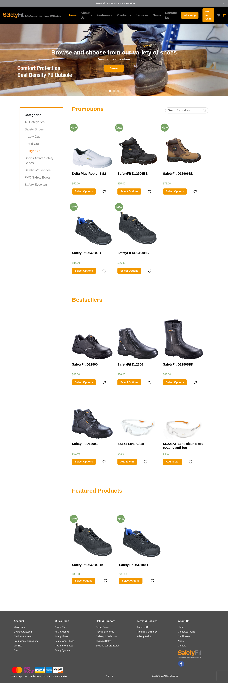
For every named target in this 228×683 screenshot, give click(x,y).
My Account (19, 627)
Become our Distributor (107, 645)
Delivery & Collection (106, 636)
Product (122, 15)
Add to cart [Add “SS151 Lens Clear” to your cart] (127, 461)
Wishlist (18, 645)
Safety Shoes (34, 129)
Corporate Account (23, 631)
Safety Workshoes (38, 170)
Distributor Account (23, 636)
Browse (114, 68)
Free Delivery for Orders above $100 (115, 3)
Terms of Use (143, 627)
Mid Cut (33, 144)
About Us (85, 15)
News (157, 15)
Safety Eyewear (36, 184)
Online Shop (61, 627)
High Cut (34, 151)
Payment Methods (105, 631)
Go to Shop (208, 15)
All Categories (35, 122)
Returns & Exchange (147, 631)
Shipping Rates (103, 641)
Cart (16, 650)
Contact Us (171, 15)
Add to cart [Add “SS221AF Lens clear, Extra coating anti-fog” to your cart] (172, 461)
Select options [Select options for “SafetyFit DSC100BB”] (83, 580)
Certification (184, 636)
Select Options (84, 191)
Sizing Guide (102, 627)
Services (142, 15)
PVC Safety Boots (37, 177)
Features (103, 15)
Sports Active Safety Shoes (39, 160)
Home (72, 15)
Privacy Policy (144, 636)
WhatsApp (190, 15)
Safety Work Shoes (64, 641)
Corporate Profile (186, 631)
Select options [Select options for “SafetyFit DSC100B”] (130, 580)
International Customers (26, 641)
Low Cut (34, 136)
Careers (182, 645)
